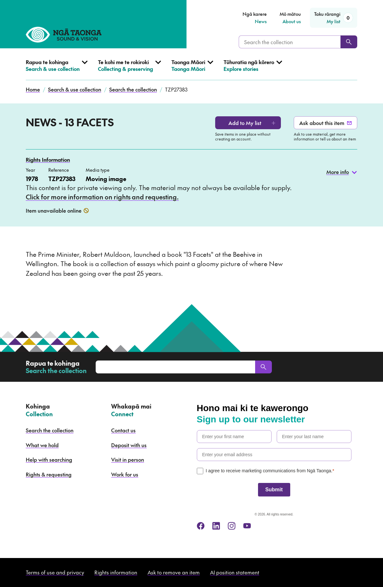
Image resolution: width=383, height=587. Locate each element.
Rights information (115, 572)
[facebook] (201, 526)
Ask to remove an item (174, 572)
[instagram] (231, 526)
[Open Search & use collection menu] (57, 69)
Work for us (124, 474)
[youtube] (247, 526)
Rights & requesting (49, 474)
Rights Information (48, 159)
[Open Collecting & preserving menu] (129, 69)
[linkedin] (216, 526)
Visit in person (127, 459)
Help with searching (49, 459)
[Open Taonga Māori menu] (192, 69)
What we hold (42, 444)
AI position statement (234, 572)
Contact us (123, 430)
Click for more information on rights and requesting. (102, 196)
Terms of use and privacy (55, 572)
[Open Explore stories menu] (253, 69)
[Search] (348, 41)
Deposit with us (129, 444)
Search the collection (133, 89)
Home (33, 89)
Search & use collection (74, 89)
